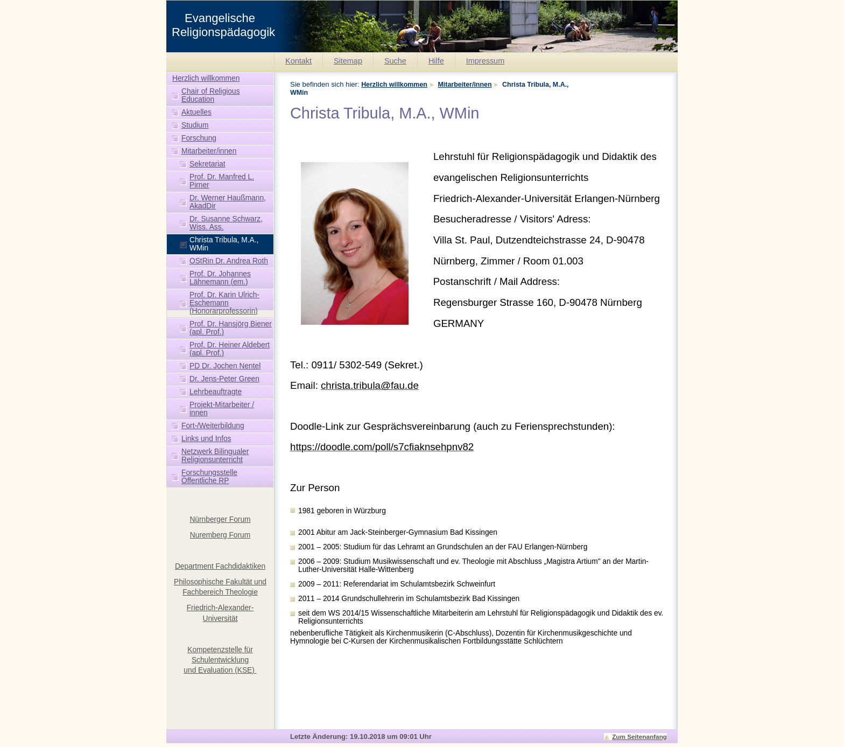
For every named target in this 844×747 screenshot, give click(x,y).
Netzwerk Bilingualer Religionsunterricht (215, 456)
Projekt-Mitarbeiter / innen (221, 409)
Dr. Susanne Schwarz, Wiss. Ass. (226, 223)
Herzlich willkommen (394, 84)
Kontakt (298, 61)
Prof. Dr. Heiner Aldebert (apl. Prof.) (229, 349)
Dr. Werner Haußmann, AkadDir (227, 202)
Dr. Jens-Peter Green (224, 379)
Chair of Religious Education (210, 95)
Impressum (485, 61)
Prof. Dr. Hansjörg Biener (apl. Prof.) (230, 328)
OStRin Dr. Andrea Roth (228, 261)
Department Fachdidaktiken (220, 566)
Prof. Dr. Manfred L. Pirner (221, 181)
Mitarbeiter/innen (465, 84)
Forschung (198, 138)
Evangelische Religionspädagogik (223, 25)
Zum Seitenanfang (639, 736)
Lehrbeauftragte (215, 392)
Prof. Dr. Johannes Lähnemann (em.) (220, 278)
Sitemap (348, 61)
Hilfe (436, 61)
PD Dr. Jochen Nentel (225, 366)
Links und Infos (206, 439)
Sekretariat (207, 164)
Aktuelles (196, 112)
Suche (395, 61)
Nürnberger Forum (219, 519)
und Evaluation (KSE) (220, 670)
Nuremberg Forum (220, 535)
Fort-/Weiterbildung (212, 426)
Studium (194, 125)
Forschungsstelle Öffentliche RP (209, 477)
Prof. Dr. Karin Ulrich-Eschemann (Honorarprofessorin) (224, 303)
